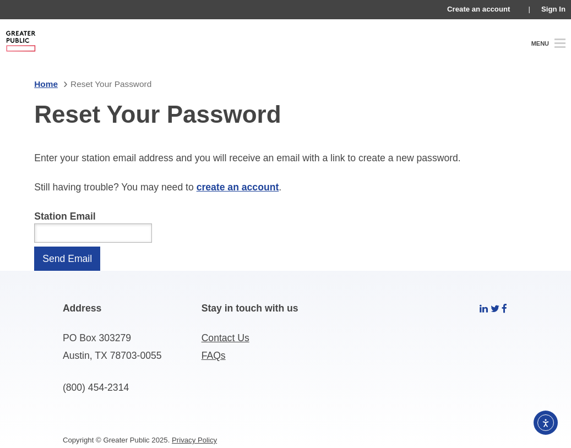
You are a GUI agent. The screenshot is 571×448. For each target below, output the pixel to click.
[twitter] (495, 308)
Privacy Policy (194, 440)
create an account (238, 187)
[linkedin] (484, 308)
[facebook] (504, 308)
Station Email (64, 216)
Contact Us (225, 337)
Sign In (553, 9)
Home (46, 84)
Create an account (478, 9)
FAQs (214, 355)
